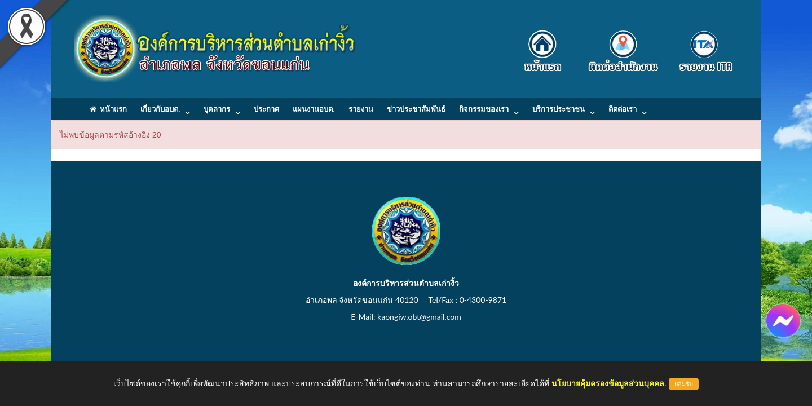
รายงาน (360, 108)
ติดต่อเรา (622, 108)
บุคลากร (217, 108)
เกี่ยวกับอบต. (160, 108)
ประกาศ (266, 108)
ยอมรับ (683, 384)
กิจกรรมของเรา (484, 108)
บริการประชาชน (558, 108)
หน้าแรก (108, 108)
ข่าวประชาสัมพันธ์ (416, 108)
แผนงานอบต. (313, 108)
